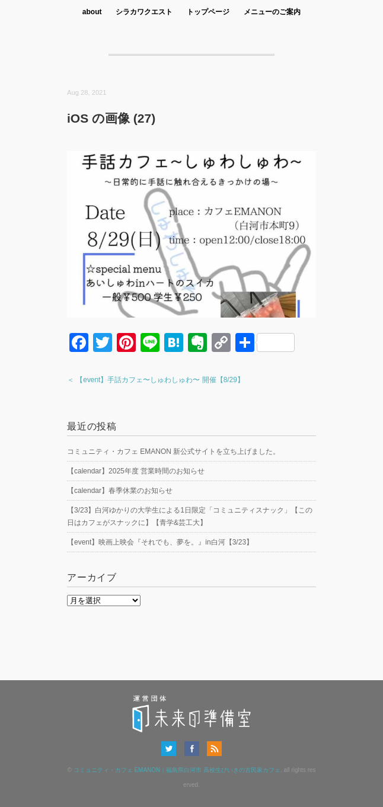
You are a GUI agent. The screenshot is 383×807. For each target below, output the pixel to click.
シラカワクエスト (144, 12)
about (92, 12)
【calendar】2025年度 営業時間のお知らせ (136, 471)
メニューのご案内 (272, 12)
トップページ (208, 12)
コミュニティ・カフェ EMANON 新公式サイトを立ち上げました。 (173, 451)
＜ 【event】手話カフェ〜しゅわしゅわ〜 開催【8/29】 (155, 380)
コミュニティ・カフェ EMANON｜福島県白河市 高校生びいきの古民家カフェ (177, 770)
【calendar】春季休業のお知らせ (120, 490)
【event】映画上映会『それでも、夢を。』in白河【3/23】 (160, 542)
